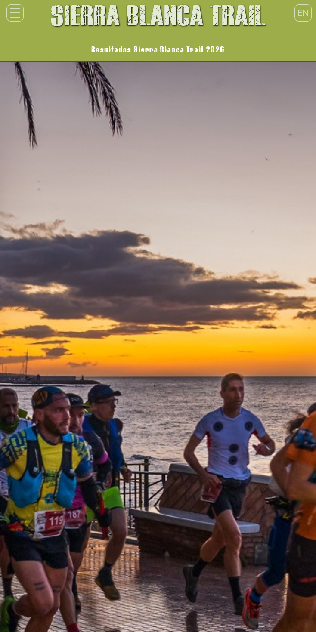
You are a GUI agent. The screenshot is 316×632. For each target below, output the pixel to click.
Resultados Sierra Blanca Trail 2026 (158, 50)
